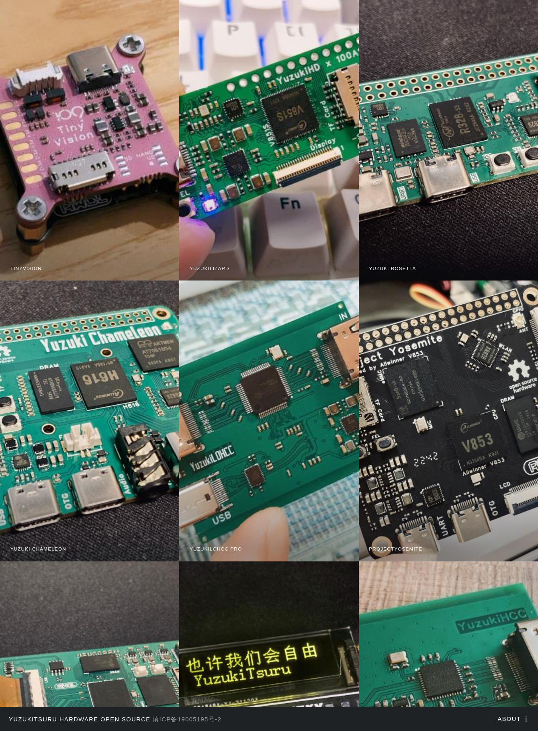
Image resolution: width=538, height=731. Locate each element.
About (509, 719)
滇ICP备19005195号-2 (187, 719)
